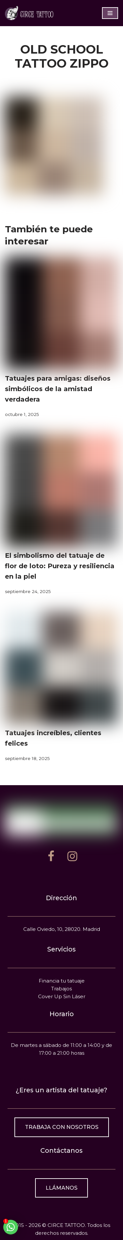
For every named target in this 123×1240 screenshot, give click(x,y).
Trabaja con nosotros (61, 1127)
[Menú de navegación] (110, 13)
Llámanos (61, 1188)
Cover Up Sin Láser (61, 996)
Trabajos (61, 988)
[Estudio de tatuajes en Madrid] (29, 13)
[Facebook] (51, 856)
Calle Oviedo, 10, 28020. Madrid (61, 929)
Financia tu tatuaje (62, 981)
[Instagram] (72, 856)
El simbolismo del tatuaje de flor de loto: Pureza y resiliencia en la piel (59, 566)
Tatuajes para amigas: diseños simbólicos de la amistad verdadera (58, 388)
